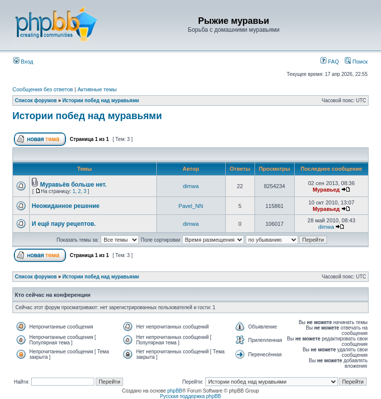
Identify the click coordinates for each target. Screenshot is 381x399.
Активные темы (97, 89)
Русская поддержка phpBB (190, 396)
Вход (23, 62)
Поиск (356, 62)
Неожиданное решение (66, 205)
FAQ (329, 62)
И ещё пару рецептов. (64, 223)
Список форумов (36, 100)
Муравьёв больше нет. (73, 184)
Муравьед (326, 190)
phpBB (174, 391)
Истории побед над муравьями (101, 100)
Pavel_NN (191, 206)
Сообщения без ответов (42, 89)
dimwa (191, 186)
